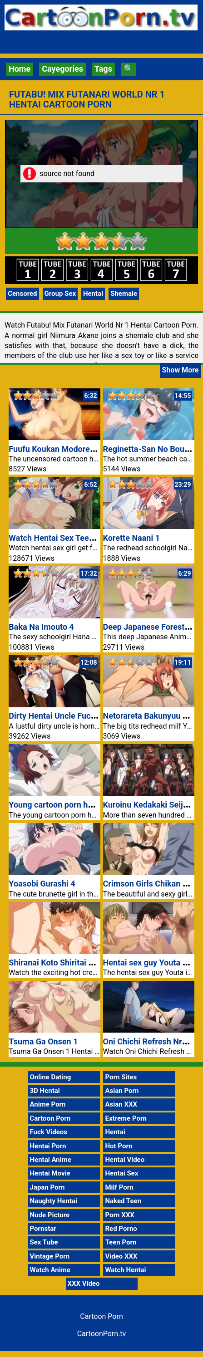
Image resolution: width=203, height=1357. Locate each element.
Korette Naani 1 (131, 538)
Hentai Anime (50, 1160)
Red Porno (121, 1229)
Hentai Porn (48, 1146)
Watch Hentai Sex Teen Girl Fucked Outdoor (88, 538)
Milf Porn (119, 1187)
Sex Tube (44, 1242)
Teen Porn (120, 1242)
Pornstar (43, 1229)
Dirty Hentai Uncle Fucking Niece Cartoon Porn (94, 715)
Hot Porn (118, 1146)
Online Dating (50, 1077)
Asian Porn (122, 1091)
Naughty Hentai (54, 1201)
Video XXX (121, 1256)
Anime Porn (48, 1104)
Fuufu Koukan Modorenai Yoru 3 (68, 449)
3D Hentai (45, 1091)
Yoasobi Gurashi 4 (42, 883)
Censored (22, 293)
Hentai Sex (121, 1173)
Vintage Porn (50, 1256)
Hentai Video (124, 1160)
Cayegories (62, 68)
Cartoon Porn (50, 1118)
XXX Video (84, 1283)
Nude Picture (50, 1215)
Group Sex (60, 293)
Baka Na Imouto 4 (41, 627)
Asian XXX (121, 1104)
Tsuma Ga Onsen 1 (43, 1041)
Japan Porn (47, 1187)
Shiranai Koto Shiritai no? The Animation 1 (86, 962)
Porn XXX (119, 1215)
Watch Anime (50, 1270)
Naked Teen (123, 1201)
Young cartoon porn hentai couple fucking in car (97, 804)
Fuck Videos (49, 1132)
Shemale (123, 293)
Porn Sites (121, 1077)
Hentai (93, 293)
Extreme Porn (125, 1118)
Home (19, 68)
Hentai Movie (50, 1173)
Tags (103, 68)
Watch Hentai (125, 1270)
